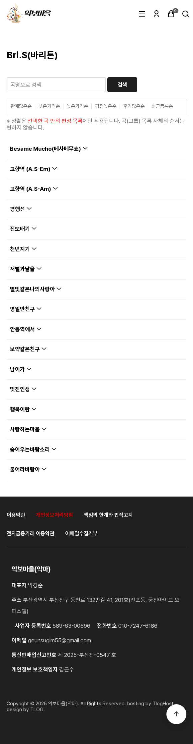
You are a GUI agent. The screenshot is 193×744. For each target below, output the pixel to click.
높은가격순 (77, 106)
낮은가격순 (49, 106)
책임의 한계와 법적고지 (108, 515)
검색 (122, 84)
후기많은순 (134, 106)
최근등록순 (162, 106)
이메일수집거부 (81, 533)
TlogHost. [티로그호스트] (163, 704)
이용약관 (16, 515)
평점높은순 (106, 106)
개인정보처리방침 (54, 515)
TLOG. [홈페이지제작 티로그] (37, 710)
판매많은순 (21, 106)
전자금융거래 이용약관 (30, 533)
